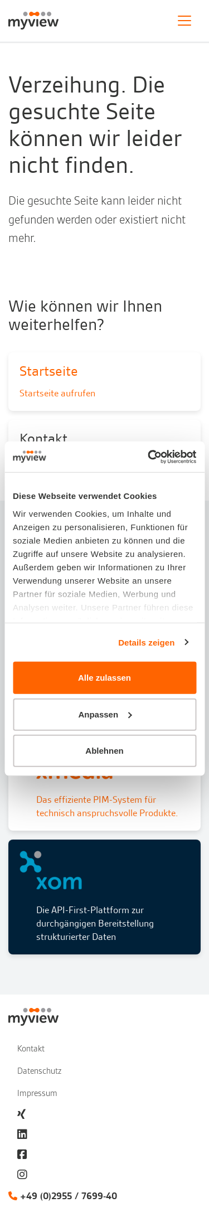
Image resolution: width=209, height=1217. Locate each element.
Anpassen (105, 714)
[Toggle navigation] (184, 20)
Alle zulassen (104, 677)
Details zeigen (146, 642)
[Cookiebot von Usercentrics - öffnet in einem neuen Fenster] (148, 456)
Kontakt (31, 1048)
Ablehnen (104, 750)
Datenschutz (39, 1071)
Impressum (37, 1093)
